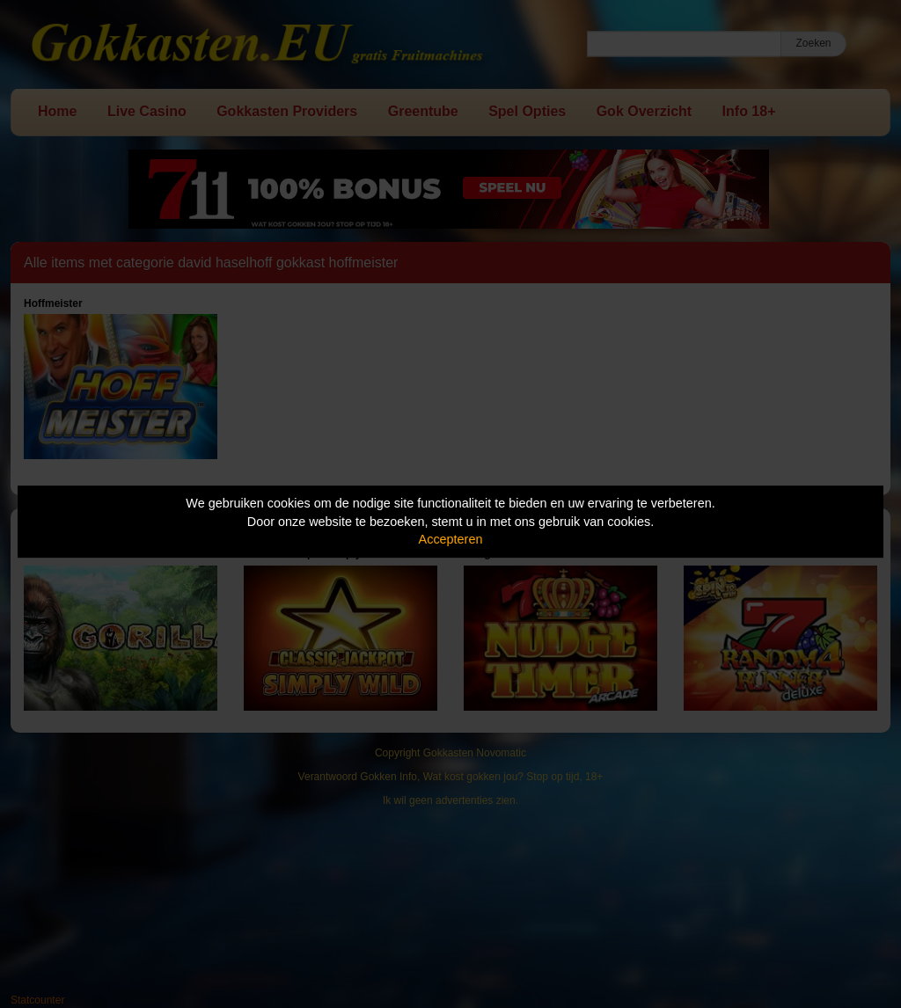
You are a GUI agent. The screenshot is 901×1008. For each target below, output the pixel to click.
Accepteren (451, 539)
